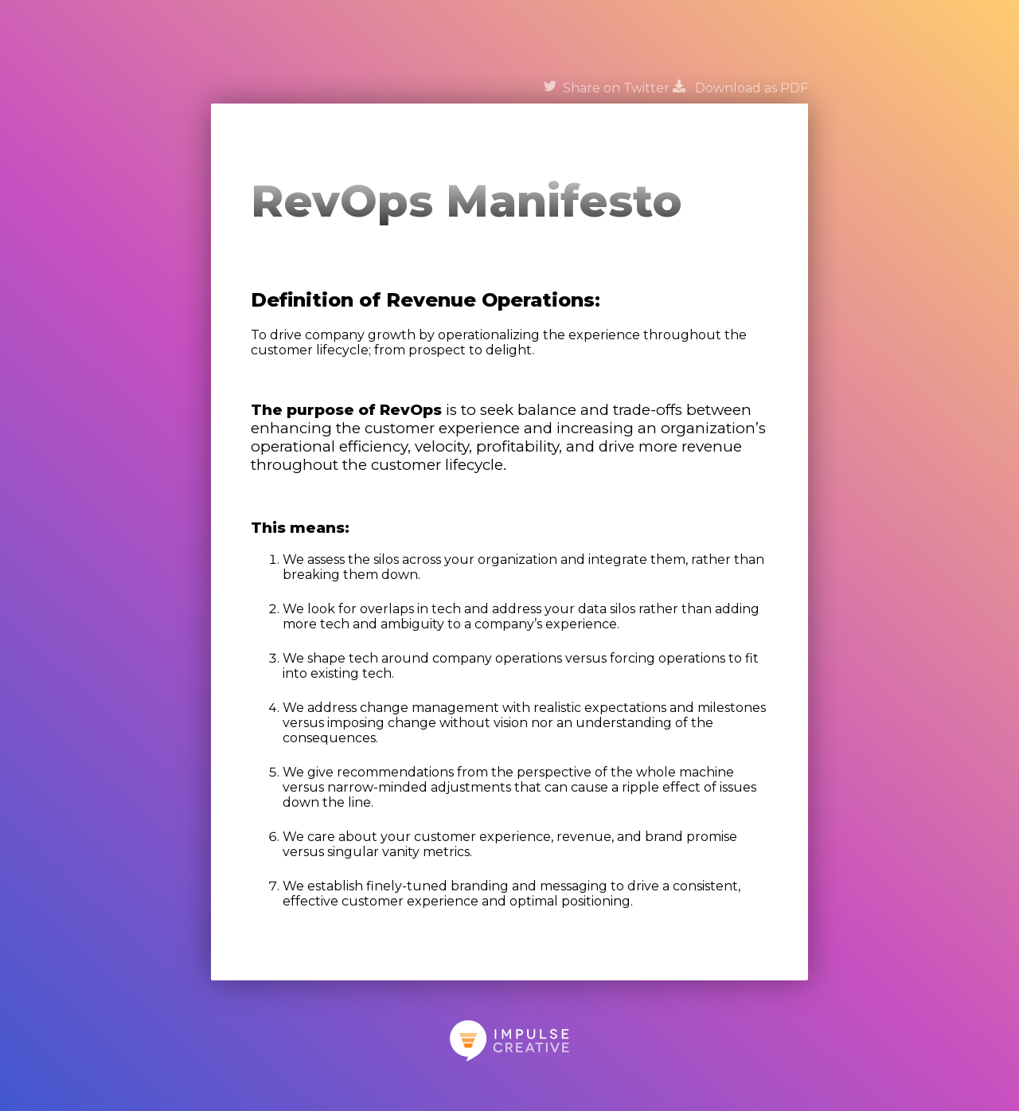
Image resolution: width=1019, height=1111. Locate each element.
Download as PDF (740, 88)
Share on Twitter (607, 88)
